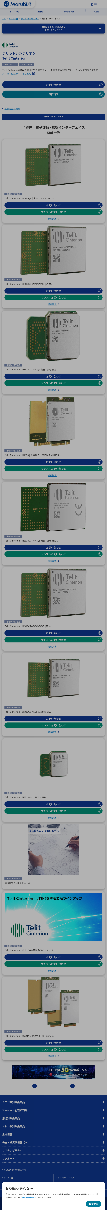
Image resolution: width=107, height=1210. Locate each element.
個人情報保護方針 (29, 1197)
